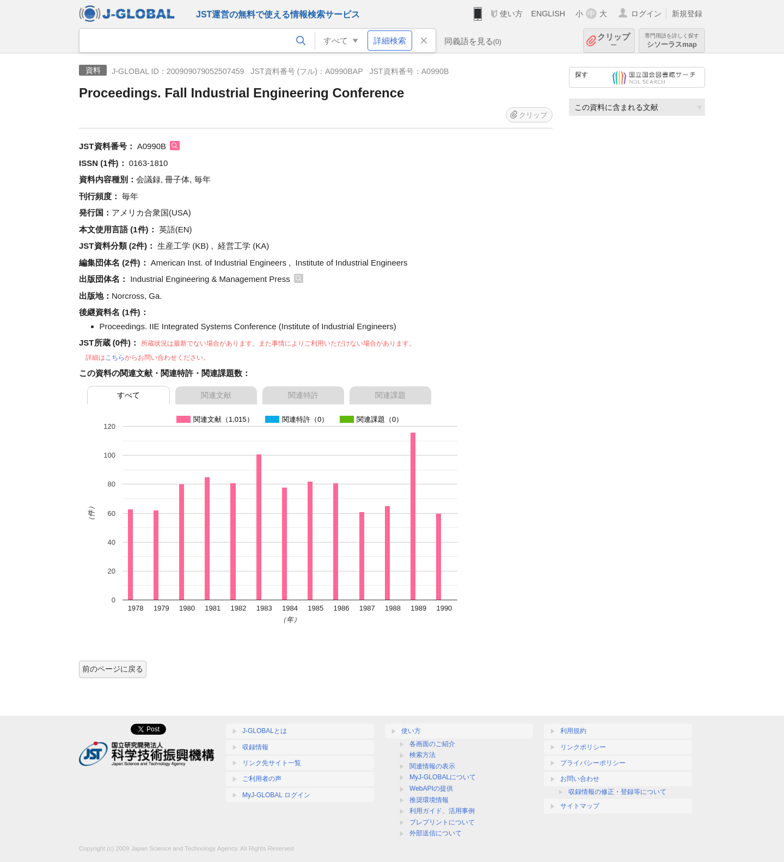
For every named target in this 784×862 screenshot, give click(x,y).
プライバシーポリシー (593, 763)
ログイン (646, 13)
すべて (128, 395)
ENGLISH (548, 13)
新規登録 (687, 13)
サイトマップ (579, 806)
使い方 (511, 13)
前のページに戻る (112, 668)
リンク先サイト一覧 (271, 763)
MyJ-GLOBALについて (442, 777)
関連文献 (216, 395)
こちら (115, 357)
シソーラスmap (672, 40)
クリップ (613, 40)
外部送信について (435, 833)
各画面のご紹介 (432, 744)
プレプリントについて (442, 822)
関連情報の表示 (432, 766)
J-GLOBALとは (264, 731)
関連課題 (390, 395)
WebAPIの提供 (431, 788)
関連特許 (303, 395)
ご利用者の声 (261, 779)
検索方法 (422, 755)
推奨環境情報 (429, 800)
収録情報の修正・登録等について (617, 792)
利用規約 (573, 731)
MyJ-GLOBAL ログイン (276, 795)
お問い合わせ (579, 779)
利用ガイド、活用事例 (442, 811)
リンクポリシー (583, 747)
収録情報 (255, 747)
